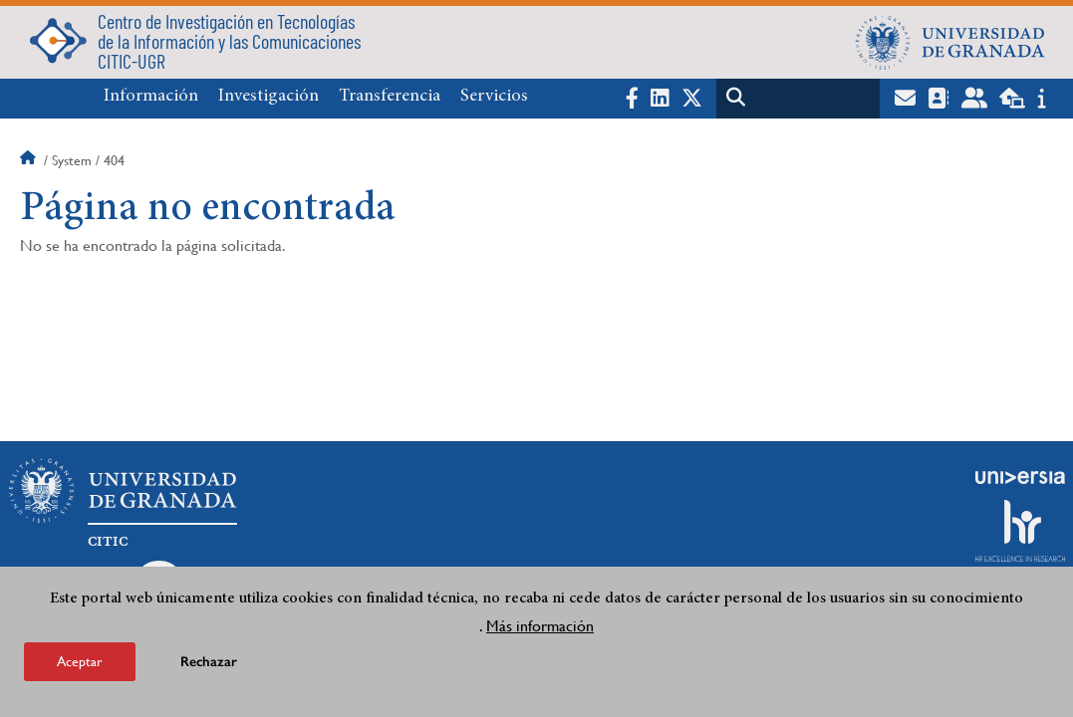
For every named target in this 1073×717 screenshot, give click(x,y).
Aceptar (80, 661)
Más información (540, 625)
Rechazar (208, 661)
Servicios (494, 97)
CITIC (108, 542)
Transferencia (389, 97)
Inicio (30, 160)
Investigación (268, 97)
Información (151, 97)
